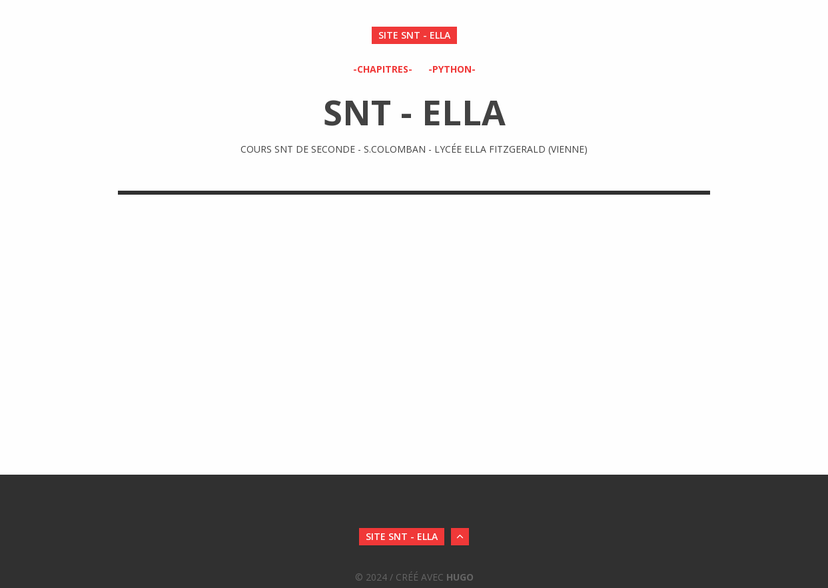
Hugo (460, 577)
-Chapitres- (382, 69)
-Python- (452, 69)
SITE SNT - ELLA (414, 35)
